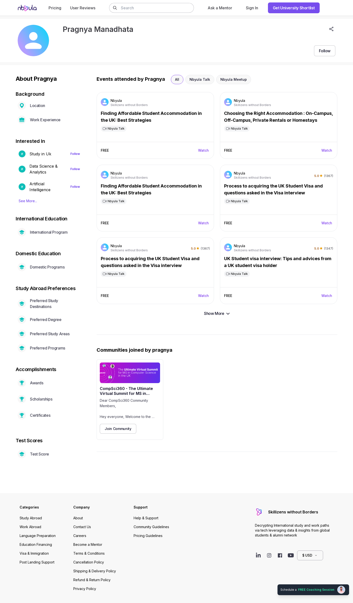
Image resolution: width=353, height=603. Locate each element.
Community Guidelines (151, 527)
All (177, 79)
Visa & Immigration (34, 553)
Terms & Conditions (89, 553)
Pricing (55, 7)
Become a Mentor (87, 544)
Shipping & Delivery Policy (94, 571)
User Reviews (82, 7)
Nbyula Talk (199, 79)
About (78, 518)
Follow (75, 154)
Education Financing (36, 544)
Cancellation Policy (88, 562)
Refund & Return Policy (92, 580)
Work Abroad (30, 527)
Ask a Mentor (220, 7)
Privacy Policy (84, 589)
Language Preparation (38, 536)
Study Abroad (31, 518)
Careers (79, 536)
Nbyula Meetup (233, 79)
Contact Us (82, 527)
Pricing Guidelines (148, 536)
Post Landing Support (37, 562)
